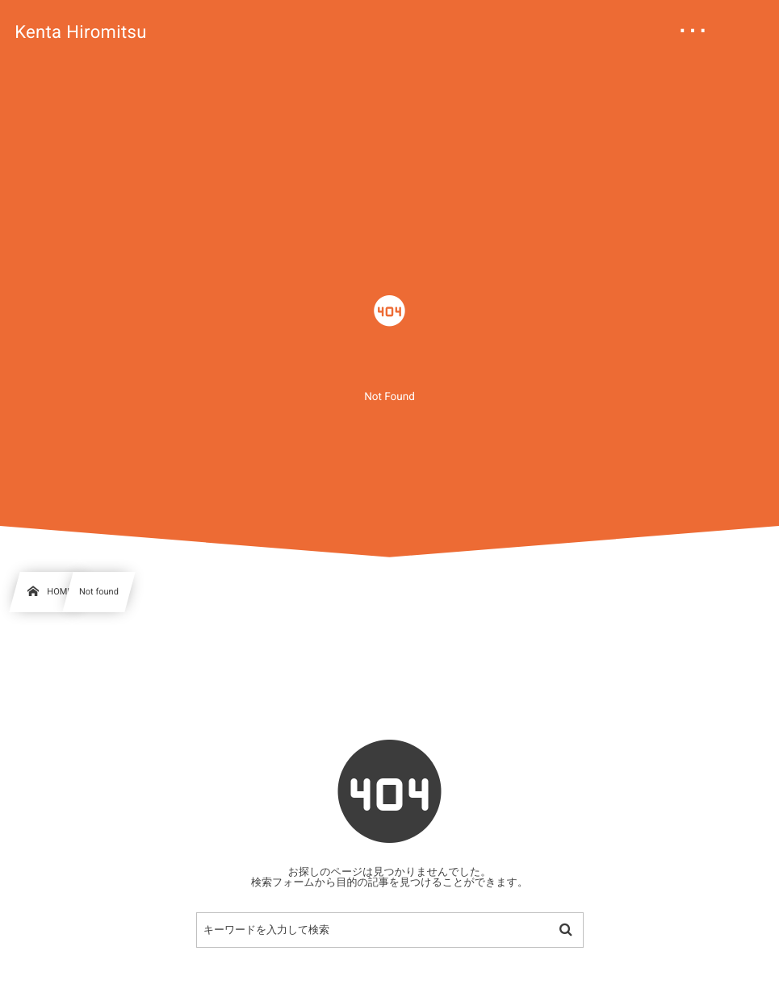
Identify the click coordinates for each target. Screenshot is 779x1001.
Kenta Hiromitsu (81, 33)
